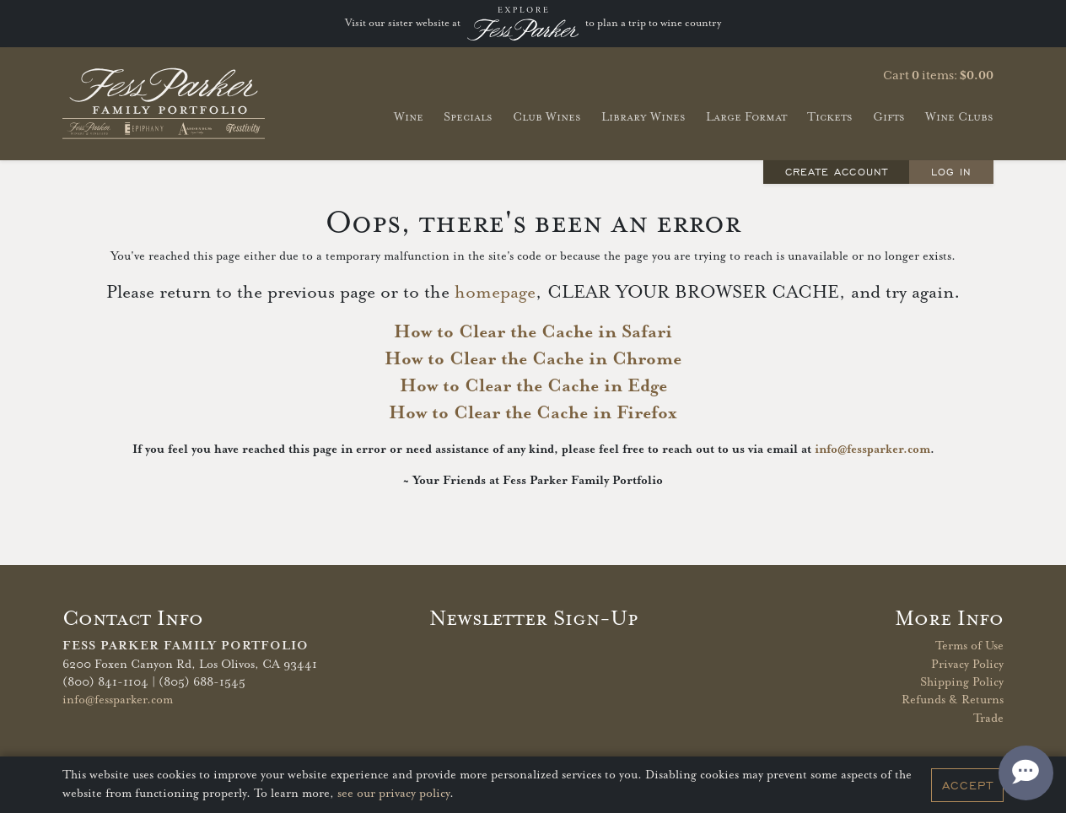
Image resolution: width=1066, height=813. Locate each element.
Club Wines (547, 117)
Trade (988, 718)
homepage (495, 293)
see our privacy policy (393, 793)
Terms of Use (969, 646)
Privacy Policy (967, 664)
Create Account (836, 171)
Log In (951, 171)
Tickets (830, 117)
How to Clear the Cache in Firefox (533, 413)
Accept (967, 785)
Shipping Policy (962, 682)
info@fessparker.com (872, 449)
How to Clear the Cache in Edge (533, 386)
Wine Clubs (959, 117)
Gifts (889, 117)
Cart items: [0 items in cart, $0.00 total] (938, 76)
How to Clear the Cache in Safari (533, 332)
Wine (408, 117)
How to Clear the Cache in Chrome (533, 359)
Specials (468, 117)
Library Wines (643, 117)
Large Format (746, 117)
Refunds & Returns (953, 700)
